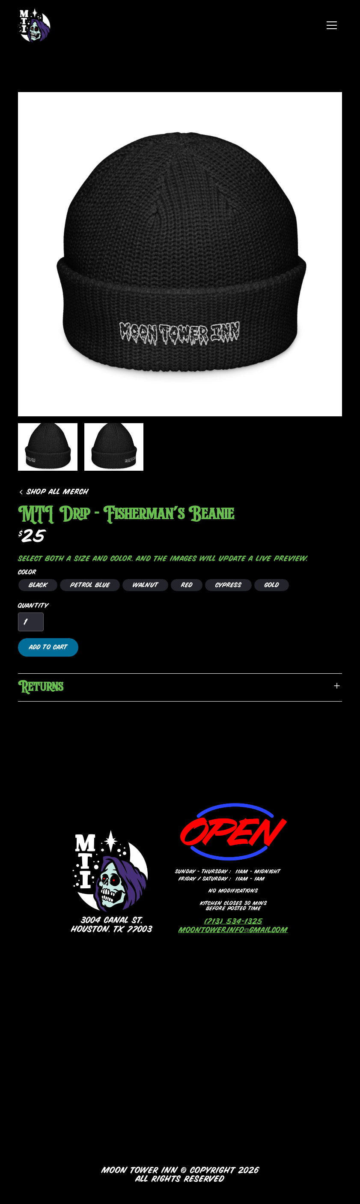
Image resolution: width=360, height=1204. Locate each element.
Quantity (33, 606)
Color (27, 572)
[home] (35, 25)
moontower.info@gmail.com (233, 930)
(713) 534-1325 (233, 921)
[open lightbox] (180, 254)
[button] (331, 25)
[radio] (38, 585)
